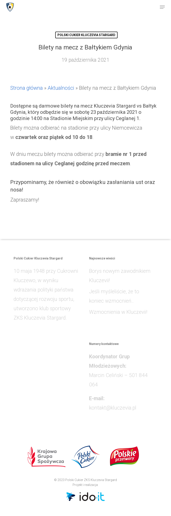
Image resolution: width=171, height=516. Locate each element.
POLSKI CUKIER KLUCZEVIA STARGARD (86, 35)
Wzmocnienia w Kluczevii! (118, 312)
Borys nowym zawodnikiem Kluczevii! (120, 275)
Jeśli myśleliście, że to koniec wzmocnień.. (114, 296)
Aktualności (61, 88)
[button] (162, 7)
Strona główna (26, 88)
